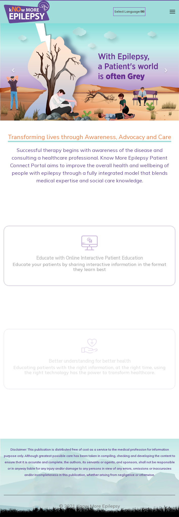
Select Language (129, 11)
